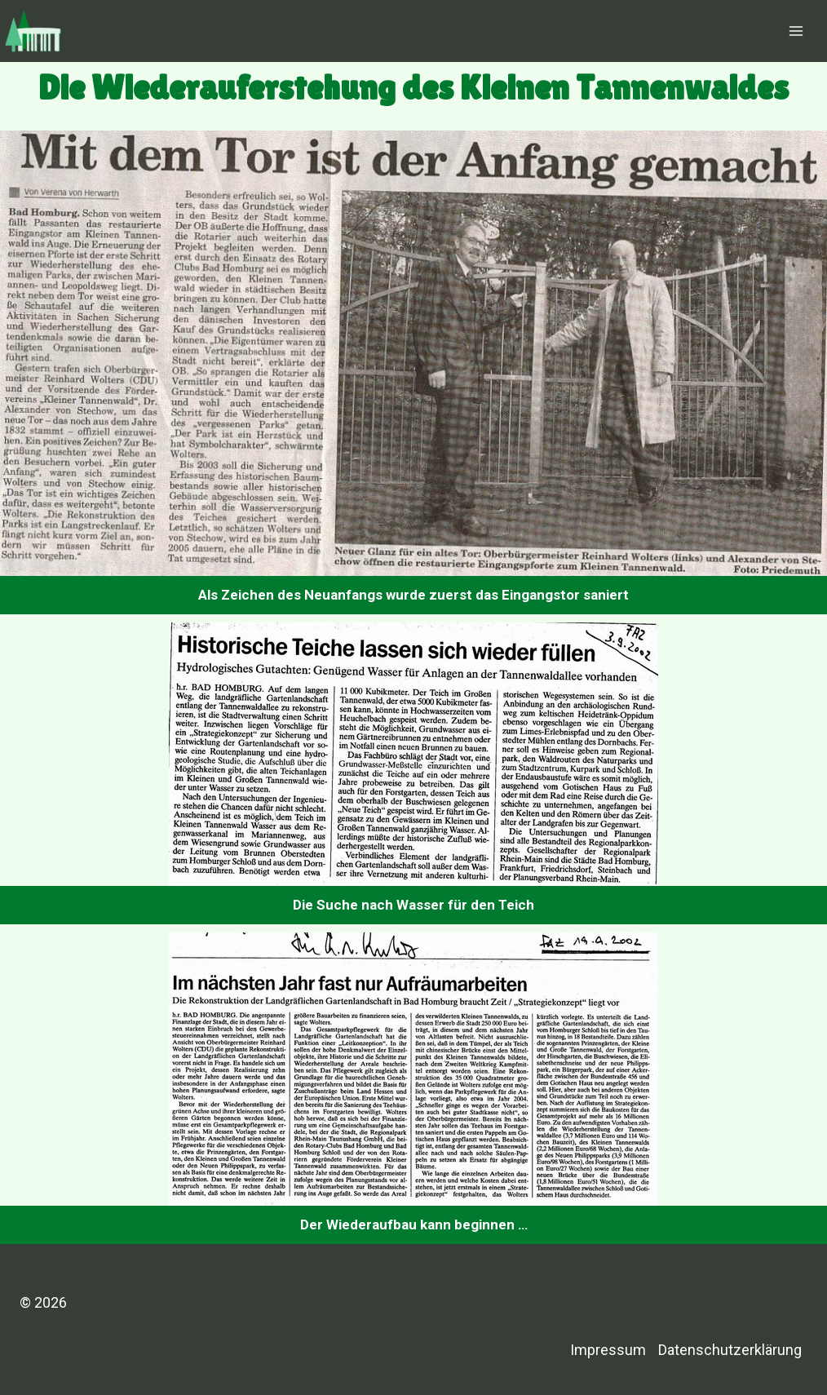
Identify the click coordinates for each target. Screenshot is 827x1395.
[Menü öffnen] (796, 30)
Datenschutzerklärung (730, 1349)
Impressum (608, 1349)
